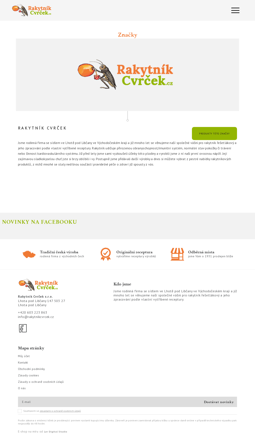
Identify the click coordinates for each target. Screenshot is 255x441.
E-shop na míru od (42, 431)
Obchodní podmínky (31, 369)
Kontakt (23, 362)
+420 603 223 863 (32, 312)
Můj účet (24, 356)
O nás (22, 388)
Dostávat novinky (219, 402)
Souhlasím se (49, 411)
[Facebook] (23, 328)
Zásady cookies (28, 375)
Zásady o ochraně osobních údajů (41, 382)
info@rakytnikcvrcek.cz (36, 317)
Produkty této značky (214, 133)
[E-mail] (37, 402)
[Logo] (67, 10)
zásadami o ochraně (60, 410)
